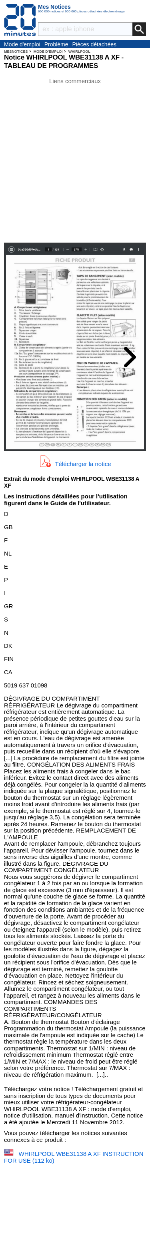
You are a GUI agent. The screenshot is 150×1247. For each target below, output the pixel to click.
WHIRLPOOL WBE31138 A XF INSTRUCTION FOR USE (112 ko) (74, 1157)
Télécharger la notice (83, 463)
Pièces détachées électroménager (94, 44)
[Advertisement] (75, 160)
